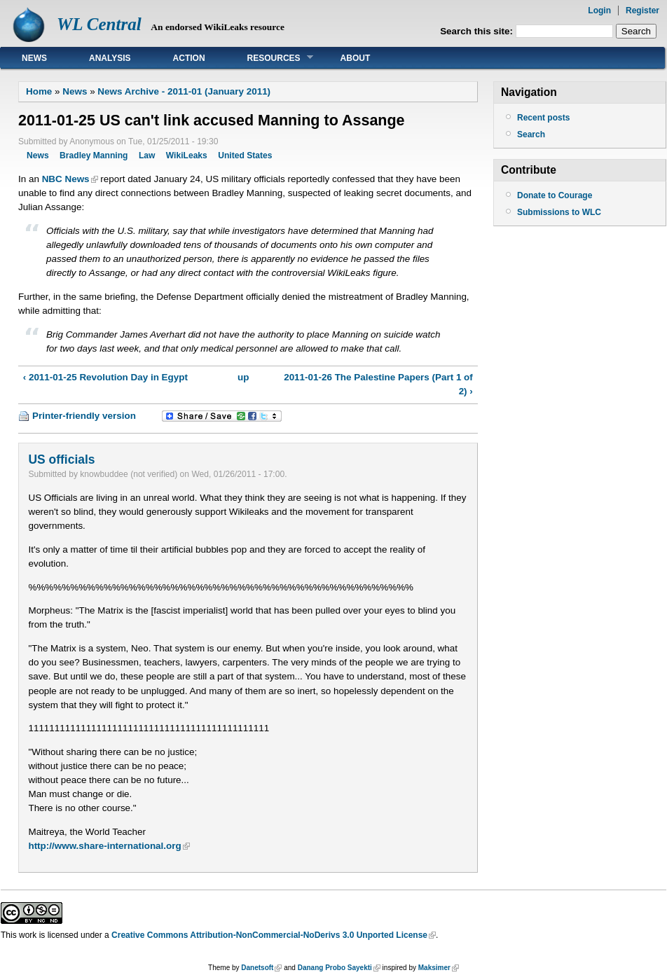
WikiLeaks (186, 155)
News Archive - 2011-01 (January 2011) (183, 91)
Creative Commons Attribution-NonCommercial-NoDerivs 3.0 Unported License (269, 935)
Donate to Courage (554, 195)
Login (599, 10)
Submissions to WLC (559, 212)
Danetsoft (257, 967)
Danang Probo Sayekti (335, 967)
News (34, 58)
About (356, 58)
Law (147, 155)
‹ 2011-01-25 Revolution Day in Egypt (105, 377)
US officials (61, 459)
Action (189, 58)
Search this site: (478, 31)
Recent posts (543, 118)
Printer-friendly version (84, 415)
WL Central (99, 24)
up (243, 377)
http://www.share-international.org (104, 846)
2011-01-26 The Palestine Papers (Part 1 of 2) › (378, 384)
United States (245, 155)
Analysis (110, 58)
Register (642, 10)
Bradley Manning (94, 155)
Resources (269, 58)
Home (39, 91)
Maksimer (434, 967)
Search (531, 134)
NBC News (66, 179)
